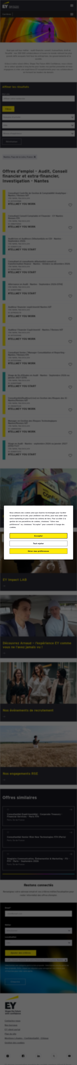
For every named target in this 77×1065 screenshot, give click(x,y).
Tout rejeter (38, 543)
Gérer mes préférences (38, 551)
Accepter (38, 536)
